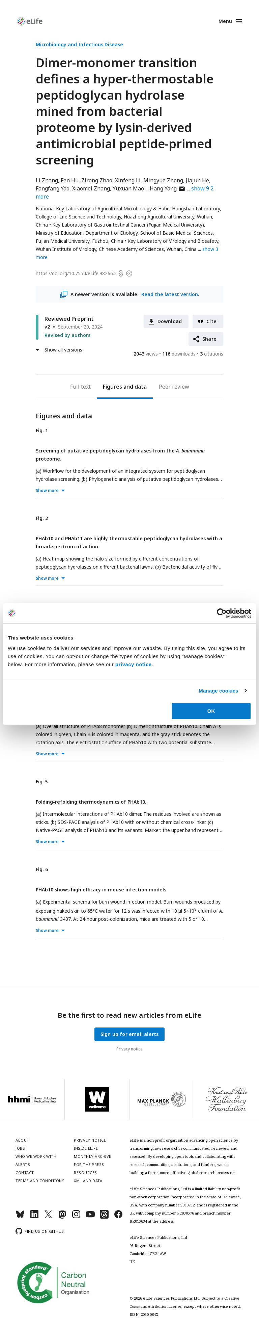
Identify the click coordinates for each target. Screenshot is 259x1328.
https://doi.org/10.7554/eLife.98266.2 (76, 273)
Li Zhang (47, 180)
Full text (80, 386)
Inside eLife (86, 1148)
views (146, 353)
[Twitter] (48, 1217)
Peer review (174, 386)
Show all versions (63, 349)
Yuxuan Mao (128, 188)
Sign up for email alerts (129, 1034)
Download (169, 321)
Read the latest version (169, 294)
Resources (85, 1172)
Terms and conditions (40, 1180)
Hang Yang (167, 188)
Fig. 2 (42, 518)
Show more (47, 490)
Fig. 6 (42, 869)
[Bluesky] (20, 1217)
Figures (112, 386)
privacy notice (133, 664)
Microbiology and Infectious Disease (79, 44)
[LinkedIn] (34, 1217)
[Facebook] (118, 1217)
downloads (179, 353)
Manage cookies (218, 691)
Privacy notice (129, 1049)
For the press (89, 1164)
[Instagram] (76, 1217)
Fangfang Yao (52, 188)
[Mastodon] (62, 1217)
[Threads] (104, 1217)
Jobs (20, 1148)
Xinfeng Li (128, 180)
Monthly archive (92, 1156)
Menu (225, 21)
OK (211, 711)
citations (211, 353)
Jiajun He (197, 180)
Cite (211, 321)
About (22, 1140)
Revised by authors (67, 335)
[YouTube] (90, 1217)
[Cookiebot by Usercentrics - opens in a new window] (221, 613)
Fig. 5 (42, 781)
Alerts (23, 1164)
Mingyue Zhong (163, 180)
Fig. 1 (42, 430)
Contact (25, 1172)
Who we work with (36, 1156)
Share (209, 339)
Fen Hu (70, 180)
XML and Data (88, 1180)
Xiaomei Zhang (91, 188)
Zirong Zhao (96, 180)
